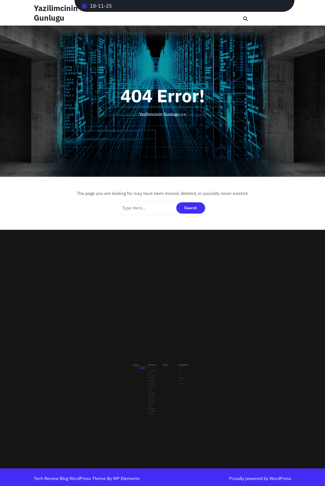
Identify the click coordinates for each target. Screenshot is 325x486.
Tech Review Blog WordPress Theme (70, 478)
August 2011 (155, 381)
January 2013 (155, 374)
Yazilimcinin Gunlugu (56, 13)
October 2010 (155, 384)
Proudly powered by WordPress (260, 478)
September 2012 (155, 379)
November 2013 (155, 372)
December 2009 (155, 391)
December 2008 (155, 399)
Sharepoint (175, 381)
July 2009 (154, 394)
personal (174, 375)
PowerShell (175, 377)
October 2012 (155, 377)
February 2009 (155, 398)
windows (174, 382)
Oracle (174, 374)
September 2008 (155, 401)
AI (173, 372)
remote (174, 379)
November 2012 (155, 375)
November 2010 (155, 382)
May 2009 (154, 396)
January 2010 (155, 389)
